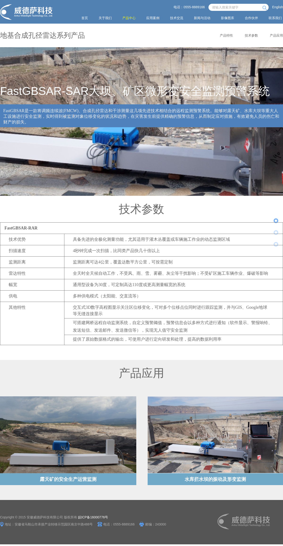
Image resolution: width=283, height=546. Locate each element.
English (277, 7)
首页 (84, 18)
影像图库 (227, 18)
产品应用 (276, 35)
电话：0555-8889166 (189, 7)
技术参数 (251, 35)
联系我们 (275, 18)
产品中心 (129, 18)
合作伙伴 (251, 18)
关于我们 (105, 18)
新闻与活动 (202, 18)
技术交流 (176, 18)
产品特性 (226, 35)
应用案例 (152, 18)
